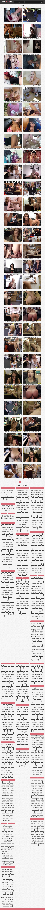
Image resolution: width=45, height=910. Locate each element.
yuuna (39, 842)
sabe (28, 753)
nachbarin (10, 825)
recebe (27, 739)
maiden (9, 807)
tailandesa (37, 672)
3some (9, 498)
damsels (24, 542)
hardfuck (36, 614)
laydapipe (3, 774)
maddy (8, 792)
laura (6, 770)
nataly (4, 855)
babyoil (3, 592)
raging (21, 711)
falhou (42, 507)
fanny (34, 518)
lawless (10, 772)
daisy (27, 538)
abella (12, 527)
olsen (6, 899)
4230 (12, 506)
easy (27, 582)
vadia (36, 738)
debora (24, 572)
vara (37, 751)
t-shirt (33, 665)
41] (6, 506)
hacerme (36, 582)
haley (42, 588)
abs (12, 529)
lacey (12, 744)
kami (6, 713)
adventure (5, 565)
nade (8, 827)
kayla (4, 737)
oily (3, 886)
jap (7, 678)
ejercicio (18, 605)
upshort (34, 726)
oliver (3, 897)
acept (8, 542)
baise (3, 613)
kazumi (4, 739)
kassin (11, 724)
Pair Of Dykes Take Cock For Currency (11, 337)
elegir (17, 609)
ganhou (36, 551)
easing (24, 582)
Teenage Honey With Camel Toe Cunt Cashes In (31, 337)
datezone (17, 561)
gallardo (37, 540)
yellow (35, 827)
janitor (4, 676)
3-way (7, 490)
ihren (33, 634)
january (5, 678)
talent (37, 678)
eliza (20, 614)
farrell (36, 524)
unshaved (34, 724)
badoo (3, 609)
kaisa (3, 709)
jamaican (2, 672)
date (21, 559)
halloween (37, 592)
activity (11, 548)
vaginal (37, 740)
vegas (32, 759)
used (42, 730)
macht (3, 790)
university (33, 720)
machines (11, 786)
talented (41, 678)
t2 (37, 665)
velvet (42, 761)
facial (33, 496)
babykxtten (5, 590)
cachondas (25, 494)
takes (41, 674)
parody (26, 697)
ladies (9, 746)
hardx (36, 616)
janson (7, 676)
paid (27, 672)
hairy (39, 588)
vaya (42, 753)
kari (2, 722)
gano (40, 551)
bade (7, 607)
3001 (5, 492)
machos (12, 788)
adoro (4, 561)
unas (35, 698)
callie (28, 507)
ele (27, 605)
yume (42, 836)
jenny (3, 695)
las (12, 761)
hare (42, 616)
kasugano (4, 726)
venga (38, 770)
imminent (41, 638)
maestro (4, 801)
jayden (6, 689)
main (13, 807)
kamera (3, 713)
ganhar (32, 551)
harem (37, 618)
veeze (33, 757)
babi (12, 577)
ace (12, 540)
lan (2, 753)
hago (41, 584)
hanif (33, 607)
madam (12, 790)
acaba (7, 533)
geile (36, 568)
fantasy (38, 520)
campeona (24, 524)
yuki (32, 836)
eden (24, 590)
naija (6, 832)
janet (6, 674)
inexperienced (39, 653)
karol (4, 724)
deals (19, 570)
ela (21, 605)
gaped (36, 553)
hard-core (40, 609)
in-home (38, 647)
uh (32, 692)
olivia (6, 897)
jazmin (4, 691)
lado (12, 746)
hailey (34, 586)
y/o (31, 821)
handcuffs (37, 599)
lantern (3, 757)
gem (41, 568)
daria (26, 555)
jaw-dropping (8, 687)
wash (42, 794)
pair (21, 676)
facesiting (36, 494)
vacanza (38, 736)
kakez (3, 711)
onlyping (11, 903)
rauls (24, 722)
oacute (4, 869)
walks (36, 786)
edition (27, 592)
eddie (21, 590)
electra (19, 607)
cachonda (20, 494)
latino (3, 770)
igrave (42, 630)
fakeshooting (33, 505)
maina (2, 809)
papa (27, 687)
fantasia (40, 518)
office (4, 880)
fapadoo (41, 522)
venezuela (40, 768)
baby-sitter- (5, 583)
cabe (23, 492)
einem (24, 601)
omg (3, 901)
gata (39, 561)
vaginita (41, 740)
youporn (18, 7)
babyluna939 (10, 590)
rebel (27, 737)
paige (17, 674)
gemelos (37, 570)
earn (17, 582)
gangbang (39, 546)
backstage (8, 605)
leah (12, 776)
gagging (37, 538)
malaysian (9, 820)
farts (41, 524)
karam (6, 720)
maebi (4, 799)
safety (21, 761)
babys (3, 594)
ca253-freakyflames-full (20, 490)
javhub (3, 687)
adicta (11, 557)
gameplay (41, 542)
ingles (42, 657)
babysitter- (11, 594)
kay (6, 735)
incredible (41, 649)
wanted (34, 792)
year (35, 825)
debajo (26, 570)
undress (35, 707)
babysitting (10, 596)
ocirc (6, 873)
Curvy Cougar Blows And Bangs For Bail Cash (31, 431)
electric (22, 607)
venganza (41, 770)
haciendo (34, 584)
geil (33, 568)
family (34, 511)
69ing (12, 517)
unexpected (41, 709)
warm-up (32, 794)
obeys (3, 871)
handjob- (33, 601)
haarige (33, 577)
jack (2, 665)
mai (13, 805)
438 (2, 508)
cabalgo (19, 492)
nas (3, 851)
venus (41, 774)
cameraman (27, 518)
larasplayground (11, 759)
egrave (26, 594)
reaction (22, 726)
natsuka (4, 857)
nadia (11, 827)
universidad (40, 715)
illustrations (38, 636)
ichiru (42, 625)
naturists (7, 862)
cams (27, 526)
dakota (19, 540)
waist (39, 779)
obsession (11, 871)
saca (28, 755)
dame (26, 540)
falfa (39, 507)
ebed (27, 584)
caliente (18, 505)
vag (39, 738)
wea (32, 805)
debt (27, 572)
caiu (24, 498)
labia (2, 744)
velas (35, 761)
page (21, 672)
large (3, 761)
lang (7, 755)
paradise (22, 691)
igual (33, 632)
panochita (22, 682)
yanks (42, 821)
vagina (42, 738)
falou (33, 509)
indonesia (34, 653)
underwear (38, 705)
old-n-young (4, 888)
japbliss (8, 680)
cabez (26, 492)
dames (17, 542)
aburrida (3, 533)
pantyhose (18, 687)
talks (39, 682)
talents (33, 680)
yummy (39, 838)
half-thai (33, 592)
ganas (39, 544)
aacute (3, 525)
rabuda (27, 707)
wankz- (33, 790)
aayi (12, 525)
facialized (36, 496)
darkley (17, 557)
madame (4, 792)
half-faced (34, 590)
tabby (42, 665)
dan (28, 542)
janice (13, 674)
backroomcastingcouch (5, 603)
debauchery (19, 572)
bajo (12, 613)
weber (41, 807)
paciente (23, 665)
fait (32, 503)
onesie (12, 901)
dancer (26, 544)
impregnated (35, 645)
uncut (40, 700)
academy (3, 535)
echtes (18, 588)
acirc (7, 544)
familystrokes (40, 513)
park (20, 695)
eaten (18, 584)
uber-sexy (33, 690)
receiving (18, 743)
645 (4, 517)
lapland (12, 757)
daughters (26, 561)
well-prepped (34, 816)
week (41, 809)
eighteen (26, 599)
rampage (18, 715)
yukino (39, 836)
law (7, 772)
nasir (6, 851)
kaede (4, 707)
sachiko (17, 757)
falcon (33, 507)
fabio (32, 490)
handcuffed (33, 599)
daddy (18, 538)
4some (9, 510)
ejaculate (21, 603)
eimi (20, 601)
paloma (22, 680)
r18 (17, 707)
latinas (13, 768)
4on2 (6, 510)
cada (23, 496)
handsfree (41, 603)
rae (27, 709)
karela (9, 720)
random (26, 715)
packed (27, 665)
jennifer (12, 693)
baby (2, 581)
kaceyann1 (10, 705)
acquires (11, 546)
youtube (33, 834)
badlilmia (11, 607)
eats (24, 584)
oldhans (3, 890)
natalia (8, 853)
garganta (33, 559)
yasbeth (38, 823)
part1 (22, 702)
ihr (35, 632)
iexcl (32, 630)
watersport (33, 801)
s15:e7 (17, 753)
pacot (18, 667)
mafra (8, 801)
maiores (9, 809)
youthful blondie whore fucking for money (12, 38)
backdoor (10, 598)
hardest (32, 614)
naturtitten (11, 862)
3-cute (3, 490)
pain (20, 674)
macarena (4, 784)
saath (25, 753)
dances (19, 546)
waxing (39, 803)
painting (18, 676)
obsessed (7, 871)
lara (6, 759)
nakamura (3, 836)
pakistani (26, 678)
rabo (23, 707)
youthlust (41, 832)
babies (7, 579)
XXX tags (21, 1)
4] (7, 508)
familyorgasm (34, 513)
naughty (7, 864)
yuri (32, 840)
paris (17, 695)
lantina (6, 757)
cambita (27, 513)
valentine (40, 742)
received (22, 741)
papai (17, 689)
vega (36, 757)
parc (26, 691)
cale (21, 503)
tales (36, 680)
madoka (11, 794)
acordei (3, 546)
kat (11, 726)
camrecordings (19, 526)
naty (3, 864)
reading (19, 728)
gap (42, 551)
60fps (8, 515)
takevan (33, 676)
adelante (12, 555)
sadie (24, 757)
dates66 (25, 559)
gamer (32, 544)
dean (22, 570)
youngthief (37, 832)
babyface (3, 588)
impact (41, 640)
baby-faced (7, 581)
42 (9, 506)
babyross (11, 592)
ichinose (38, 625)
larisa (6, 761)
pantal (27, 682)
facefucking (38, 492)
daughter (22, 561)
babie (3, 579)
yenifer (39, 827)
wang (42, 786)
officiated (6, 882)
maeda (7, 799)
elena (20, 609)
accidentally (4, 540)
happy (34, 609)
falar (42, 505)
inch (42, 647)
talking (36, 682)
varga (32, 753)
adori (12, 559)
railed (24, 711)
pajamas (22, 678)
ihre (38, 632)
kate (7, 728)
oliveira (11, 895)
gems (39, 572)
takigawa (37, 676)
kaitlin (12, 709)
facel (42, 492)
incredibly (32, 651)
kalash (9, 711)
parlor (19, 697)
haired (32, 588)
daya (17, 568)
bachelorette (5, 598)
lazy (10, 774)
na (3, 825)
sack (21, 757)
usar (39, 730)
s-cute (18, 751)
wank (33, 788)
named (5, 840)
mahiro (10, 805)
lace (9, 744)
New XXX (16, 1)
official (3, 882)
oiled (8, 884)
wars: (39, 794)
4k (9, 508)
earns (21, 582)
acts (9, 550)
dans (25, 553)
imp (37, 640)
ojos (6, 886)
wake (36, 784)
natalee (4, 853)
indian (40, 651)
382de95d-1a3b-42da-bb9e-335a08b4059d (7, 497)
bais (13, 611)
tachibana (40, 667)
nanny (6, 847)
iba (39, 623)
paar (19, 665)
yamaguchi (35, 821)
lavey (4, 772)
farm (33, 524)
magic (3, 803)
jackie (9, 665)
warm (41, 792)
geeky (32, 566)
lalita (8, 751)
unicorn (33, 713)
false (36, 509)
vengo (34, 772)
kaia (12, 707)
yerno (42, 827)
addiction (7, 555)
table (33, 667)
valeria (33, 744)
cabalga (27, 490)
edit (24, 592)
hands (37, 603)
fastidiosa (35, 528)
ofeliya (7, 875)
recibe (27, 743)
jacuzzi (8, 667)
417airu (3, 506)
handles (41, 601)
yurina (42, 840)
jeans (12, 691)
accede (8, 535)
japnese (3, 682)
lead (6, 776)
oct (8, 873)
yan (39, 821)
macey (12, 784)
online (4, 903)
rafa (17, 711)
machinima (4, 788)
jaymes (12, 689)
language (10, 755)
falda (36, 507)
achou (4, 544)
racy (24, 709)
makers (4, 814)
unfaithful (33, 711)
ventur (34, 774)
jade (12, 667)
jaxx (12, 687)
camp (20, 524)
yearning (38, 825)
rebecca (23, 737)
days (24, 568)
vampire (38, 746)
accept (12, 535)
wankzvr (37, 790)
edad (18, 590)
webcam (37, 807)
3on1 (5, 498)
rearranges (19, 737)
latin (6, 768)
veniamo (37, 772)
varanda (41, 751)
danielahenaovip (25, 551)
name (11, 838)
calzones (18, 511)
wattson (32, 803)
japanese (3, 680)
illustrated (41, 634)
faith (35, 503)
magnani (6, 803)
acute (12, 550)
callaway (17, 507)
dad (18, 536)
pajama (18, 678)
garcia (37, 557)
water (38, 799)
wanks (41, 788)
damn (21, 542)
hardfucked (41, 614)
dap (27, 553)
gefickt (36, 566)
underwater (33, 705)
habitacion (41, 577)
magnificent (11, 803)
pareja (19, 693)
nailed (12, 832)
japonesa (7, 682)
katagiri (4, 728)
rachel (21, 709)
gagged (34, 538)
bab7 (2, 573)
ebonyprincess (22, 586)
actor (3, 550)
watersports (38, 801)
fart (39, 524)
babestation (4, 577)
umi (38, 696)
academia (11, 533)
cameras (18, 520)
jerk (12, 695)
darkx (21, 557)
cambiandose (18, 513)
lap (9, 757)
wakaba (32, 784)
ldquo (3, 776)
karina (9, 722)
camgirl (23, 520)
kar (2, 720)
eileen (18, 601)
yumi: (35, 838)
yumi (32, 838)
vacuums (32, 738)
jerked (3, 697)
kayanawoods (10, 735)
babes (5, 575)
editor (18, 594)
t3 (39, 665)
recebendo (18, 741)
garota (33, 561)
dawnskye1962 (24, 566)
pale (18, 680)
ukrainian (33, 694)
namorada (9, 840)
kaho (7, 707)
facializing (41, 496)
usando (36, 730)
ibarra (42, 623)
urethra (35, 728)
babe (9, 573)
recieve (22, 745)
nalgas (4, 838)
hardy (39, 616)
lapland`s (3, 759)
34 (10, 492)
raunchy (27, 722)
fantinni (33, 522)
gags (41, 538)
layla (7, 774)
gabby (34, 536)
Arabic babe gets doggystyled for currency (12, 148)
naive (11, 834)
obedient (11, 869)
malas (8, 818)
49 (5, 508)
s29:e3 (21, 753)
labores (6, 744)
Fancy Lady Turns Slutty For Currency (30, 195)
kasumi (9, 726)
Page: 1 (26, 7)
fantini (41, 520)
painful (27, 674)
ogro (10, 882)
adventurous (10, 565)
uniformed (34, 715)
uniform (37, 713)
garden (41, 557)
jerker (6, 697)
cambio (23, 513)
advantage (5, 563)
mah (6, 805)
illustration (33, 636)
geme (33, 570)
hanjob (37, 607)
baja (9, 613)
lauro (12, 770)
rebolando (18, 739)
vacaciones (33, 736)
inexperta (33, 655)
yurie (38, 840)
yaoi (32, 823)
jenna (8, 693)
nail (9, 832)
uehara (38, 690)
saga (24, 761)
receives (27, 741)
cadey (18, 498)
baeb (9, 609)
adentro (7, 557)
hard (37, 609)
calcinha (18, 503)
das (19, 559)
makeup (11, 814)
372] (7, 494)
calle (21, 507)
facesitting (41, 494)
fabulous (35, 490)
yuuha (32, 842)
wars (36, 794)
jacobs (12, 665)
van (41, 746)
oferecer (11, 875)
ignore (38, 630)
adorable (8, 559)
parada (27, 689)
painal (24, 674)
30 (2, 492)
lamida (12, 751)
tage (33, 672)
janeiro (3, 674)
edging (21, 592)
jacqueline (4, 667)
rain (27, 711)
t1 (35, 665)
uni (42, 711)
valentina (36, 742)
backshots (3, 605)
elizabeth (24, 614)
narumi (9, 849)
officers (11, 880)
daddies (26, 536)
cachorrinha (19, 496)
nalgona (8, 838)
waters (41, 799)
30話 (8, 492)
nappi (5, 849)
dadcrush (21, 536)
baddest (4, 607)
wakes (39, 784)
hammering (41, 594)
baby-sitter (11, 581)
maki (4, 816)
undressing (33, 709)
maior (6, 809)
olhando (4, 895)
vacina (42, 736)
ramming (22, 713)
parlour (22, 697)
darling (27, 557)
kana (13, 713)
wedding (34, 809)
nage (3, 832)
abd (8, 527)
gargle (38, 559)
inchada (33, 649)
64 (2, 517)
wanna (41, 790)
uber (41, 688)
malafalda (3, 818)
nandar (3, 847)
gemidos (41, 570)
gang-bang (35, 546)
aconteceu (11, 544)
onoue (11, 905)
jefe (2, 693)
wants (38, 792)
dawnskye (19, 566)
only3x (7, 903)
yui (39, 834)
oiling (12, 884)
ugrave (41, 690)
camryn (24, 526)
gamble (33, 542)
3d (2, 498)
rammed (18, 713)
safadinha (22, 759)
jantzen (11, 676)
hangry (42, 605)
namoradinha (4, 842)
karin (5, 722)
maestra (11, 799)
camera (22, 518)
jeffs (5, 693)
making (7, 816)
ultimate (41, 694)
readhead (26, 726)
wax (36, 803)
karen (12, 720)
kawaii (3, 735)
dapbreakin (19, 555)
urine (42, 728)
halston (42, 592)
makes (7, 814)
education (22, 594)
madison (7, 794)
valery (37, 744)
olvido (9, 899)
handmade (33, 603)
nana (13, 842)
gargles (41, 559)
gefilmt (39, 566)
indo (43, 651)
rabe (20, 707)
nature (3, 862)
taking (42, 676)
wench (42, 816)
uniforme (41, 713)
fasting (40, 528)
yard (34, 823)
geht (42, 566)
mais (13, 809)
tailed (41, 672)
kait (9, 709)
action (8, 548)
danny (22, 553)
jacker (6, 665)
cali (24, 503)
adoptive (4, 559)
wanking (37, 788)
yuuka (36, 842)
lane (12, 753)
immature (37, 638)
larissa (10, 761)
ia (31, 623)
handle (37, 601)
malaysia (5, 820)
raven (18, 724)
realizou (19, 735)
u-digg (34, 688)
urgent (39, 728)
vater (39, 753)
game (37, 542)
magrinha (3, 805)
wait (42, 779)
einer (18, 603)
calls (19, 509)
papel (21, 689)
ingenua (33, 657)
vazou (32, 755)
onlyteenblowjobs (6, 905)
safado (27, 759)
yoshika (32, 832)
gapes (37, 555)
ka (6, 705)
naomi (13, 847)
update (38, 724)
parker (23, 695)
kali (12, 711)
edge (27, 590)
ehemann (18, 599)
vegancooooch (40, 757)
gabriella (37, 536)
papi (24, 689)
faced (42, 490)
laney (4, 755)
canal (27, 528)
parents (26, 693)
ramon (27, 713)
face (39, 490)
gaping (41, 555)
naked (8, 836)
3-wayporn (11, 490)
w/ (32, 779)
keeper (11, 739)
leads (9, 776)
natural (11, 857)
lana (5, 753)
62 (10, 515)
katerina (11, 728)
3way (12, 498)
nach (6, 825)
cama (23, 511)
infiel (37, 655)
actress (6, 550)
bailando (3, 611)
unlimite (37, 720)
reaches (18, 726)
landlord (9, 753)
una (41, 696)
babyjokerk (12, 588)
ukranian (37, 694)
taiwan (33, 674)
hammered (36, 594)
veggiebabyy (37, 759)
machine (7, 786)
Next (25, 481)
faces (33, 494)
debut (20, 574)
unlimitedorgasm (35, 722)
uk (42, 692)
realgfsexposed (18, 730)
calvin (26, 509)
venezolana (35, 768)
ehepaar (22, 599)
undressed (39, 707)
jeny (9, 695)
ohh (13, 882)
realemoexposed (24, 728)
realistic (24, 730)
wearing (38, 805)
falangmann (39, 505)
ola (12, 886)
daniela (20, 551)
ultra (33, 696)
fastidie (40, 526)
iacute (34, 623)
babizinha (11, 579)
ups (41, 724)
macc (8, 784)
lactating (3, 746)
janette (9, 674)
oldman (7, 890)
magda (11, 801)
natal (12, 851)
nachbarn (4, 827)
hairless (36, 588)
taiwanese (37, 674)
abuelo (12, 531)
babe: (12, 573)
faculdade (40, 498)
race (18, 709)
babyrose (7, 592)
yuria (35, 840)
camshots (18, 528)
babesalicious (9, 575)
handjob (42, 599)
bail (12, 609)
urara (32, 728)
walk (42, 784)
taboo (36, 667)
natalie (11, 853)
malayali (11, 818)
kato (12, 730)
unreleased (41, 722)
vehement (41, 759)
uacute (38, 688)
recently (23, 743)
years (42, 825)
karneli (12, 722)
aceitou (4, 542)
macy (6, 790)
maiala (3, 807)
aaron (10, 525)
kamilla (9, 713)
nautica (11, 864)
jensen (6, 695)
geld (38, 568)
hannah (40, 607)
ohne (3, 884)
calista (27, 505)
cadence (26, 496)
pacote (22, 667)
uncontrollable (35, 700)
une (37, 709)
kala (6, 711)
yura (42, 838)
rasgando (25, 720)
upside (37, 726)
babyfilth (7, 588)
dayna (21, 568)
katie (6, 730)
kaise (6, 709)
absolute (3, 531)
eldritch (24, 605)
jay (2, 689)
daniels (18, 553)
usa (32, 730)
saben (17, 755)
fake (38, 503)
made (12, 792)
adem (4, 557)
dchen (27, 568)
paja (27, 676)
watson (42, 801)
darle (24, 557)
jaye (8, 689)
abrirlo (9, 529)
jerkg (9, 697)
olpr (3, 899)
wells (38, 816)
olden (9, 888)
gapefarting (40, 553)
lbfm (13, 774)
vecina (39, 755)
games (36, 544)
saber (21, 755)
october (12, 873)
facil (33, 498)
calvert (22, 509)
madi (3, 794)
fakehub (41, 503)
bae (6, 609)
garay (34, 557)
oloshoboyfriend (10, 897)
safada (27, 757)
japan (11, 678)
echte (27, 586)
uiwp (39, 692)
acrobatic (4, 548)
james (7, 672)
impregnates (40, 645)
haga (38, 584)
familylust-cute (39, 511)
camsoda (23, 528)
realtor (26, 735)
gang (42, 544)
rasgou (17, 722)
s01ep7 (27, 751)
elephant (24, 609)
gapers (34, 555)
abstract (8, 531)
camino (18, 522)
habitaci (37, 577)
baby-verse (10, 583)
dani (17, 551)
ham (32, 594)
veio (32, 761)
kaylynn (7, 737)
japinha (12, 680)
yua (36, 834)
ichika (35, 625)
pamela (26, 680)
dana (19, 544)
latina (9, 768)
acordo (7, 546)
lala (5, 751)
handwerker (38, 605)
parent (22, 693)
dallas (23, 540)
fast (37, 526)
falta (39, 509)
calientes (22, 505)
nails (4, 834)
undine (42, 705)
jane (13, 672)
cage (21, 498)
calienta (27, 503)
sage (27, 761)
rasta (21, 722)
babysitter (7, 594)
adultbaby (10, 561)
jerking (12, 697)
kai (9, 707)
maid (6, 807)
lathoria (3, 768)
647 (7, 517)
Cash (22, 7)
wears (42, 805)
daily (24, 538)
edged (18, 592)
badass (12, 605)
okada (9, 886)
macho (8, 788)
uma (36, 696)
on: (5, 901)
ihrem (41, 632)
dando (26, 546)
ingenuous (37, 657)
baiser (6, 613)
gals (41, 540)
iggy (35, 630)
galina (34, 540)
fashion (34, 526)
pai (24, 672)
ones (8, 901)
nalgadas (11, 836)
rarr (21, 720)
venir (41, 772)
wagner (35, 779)
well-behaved (39, 814)
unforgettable (38, 711)
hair (36, 586)
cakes (27, 498)
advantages (10, 563)
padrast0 (26, 667)
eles (28, 609)
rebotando (23, 739)
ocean (3, 873)
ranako (23, 715)
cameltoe (17, 518)
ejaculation (26, 603)
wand (39, 786)
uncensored (39, 698)
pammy (18, 682)
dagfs (21, 538)
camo (27, 522)
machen (3, 786)
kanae (3, 715)
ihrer (35, 634)
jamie (10, 672)
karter (7, 724)
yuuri (42, 842)
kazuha (11, 737)
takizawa (33, 678)
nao (9, 847)
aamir (6, 525)
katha (3, 730)
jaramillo (12, 682)
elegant (26, 607)
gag (41, 536)
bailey (10, 611)
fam (41, 509)
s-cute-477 (22, 751)
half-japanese (40, 590)
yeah (32, 825)
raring (19, 720)
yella (32, 827)
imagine (33, 638)
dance (22, 544)
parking (27, 695)
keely (8, 739)
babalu (6, 573)
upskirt (41, 726)
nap (2, 849)
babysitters (5, 596)
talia (39, 680)
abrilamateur (5, 529)
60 (2, 515)
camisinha (22, 522)
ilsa (42, 636)
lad (6, 746)
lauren (9, 770)
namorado (9, 842)
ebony (18, 586)
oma (12, 899)
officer (7, 880)
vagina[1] (33, 740)
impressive (34, 647)
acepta (11, 542)
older (12, 888)
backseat (12, 603)
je (6, 691)
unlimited (41, 720)
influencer (41, 655)
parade (19, 691)
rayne (24, 724)
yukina (35, 836)
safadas (18, 759)
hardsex (32, 616)
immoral (34, 640)
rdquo (27, 724)
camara (26, 511)
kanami (6, 715)
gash (36, 561)
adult (7, 561)
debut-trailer (24, 574)
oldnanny (11, 890)
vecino (42, 755)
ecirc (21, 588)
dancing (22, 546)
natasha (7, 855)
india (36, 651)
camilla (26, 520)
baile (6, 611)
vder (35, 755)
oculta (4, 875)
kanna (13, 715)
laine (3, 751)
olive (8, 895)
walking (32, 786)
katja (9, 730)
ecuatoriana (26, 588)
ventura (37, 774)
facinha (36, 498)
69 (9, 517)
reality (28, 730)
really (23, 735)
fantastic (33, 520)
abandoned (4, 527)
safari (18, 761)
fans (37, 518)
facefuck (33, 492)
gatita (42, 561)
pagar (18, 672)
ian (37, 623)
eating (21, 584)
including (37, 649)
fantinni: (37, 522)
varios (36, 753)
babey (9, 577)
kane (9, 715)
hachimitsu (41, 582)
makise (11, 816)
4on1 (12, 508)
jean (9, 691)
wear (35, 805)
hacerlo (33, 582)
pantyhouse (23, 687)
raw (20, 724)
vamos (34, 746)
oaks (7, 869)
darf (23, 555)
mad (9, 790)
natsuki (8, 857)
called (24, 507)
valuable (41, 744)
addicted (3, 555)
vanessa (34, 751)
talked (42, 680)
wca (42, 803)
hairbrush (40, 586)
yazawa (42, 823)
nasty (9, 851)
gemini (36, 572)
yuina (42, 834)
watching (33, 799)
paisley (24, 676)
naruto (12, 849)
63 (12, 515)
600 (4, 515)
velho (39, 761)
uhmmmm (36, 692)
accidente (9, 540)
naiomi (7, 834)
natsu (11, 855)
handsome (33, 605)
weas (33, 807)
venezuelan (33, 770)
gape (33, 553)
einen (27, 601)
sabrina (24, 755)
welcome (34, 814)
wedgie (38, 809)
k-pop (4, 705)
